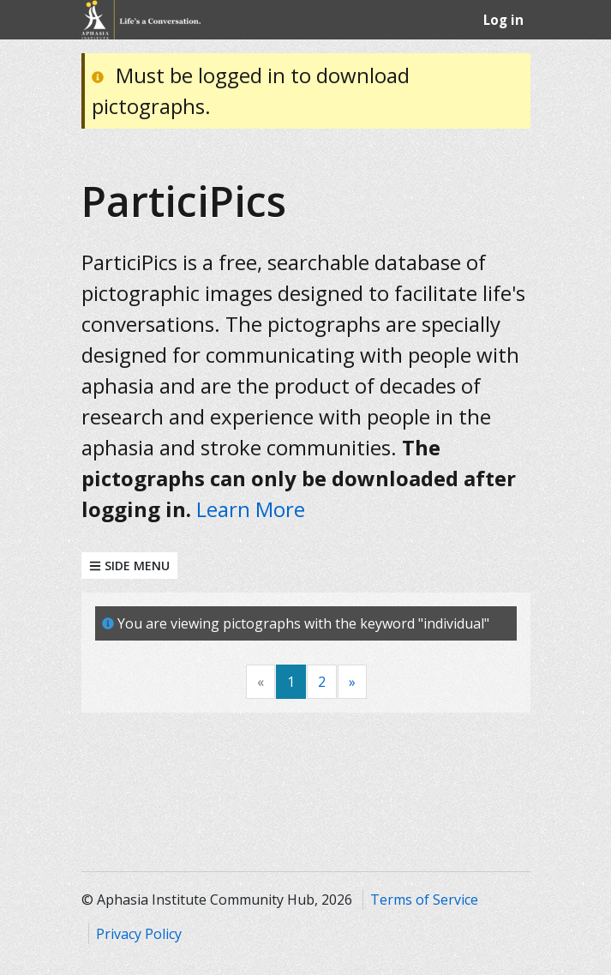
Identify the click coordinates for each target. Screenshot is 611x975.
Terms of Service (424, 899)
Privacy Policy (139, 933)
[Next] (352, 682)
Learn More (250, 509)
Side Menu (129, 565)
